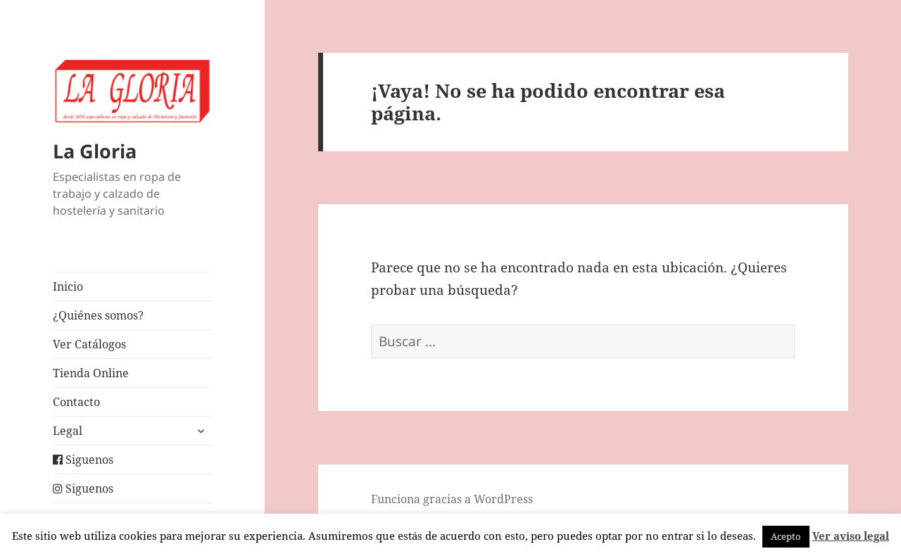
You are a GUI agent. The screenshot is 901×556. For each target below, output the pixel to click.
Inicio (68, 286)
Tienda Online (91, 373)
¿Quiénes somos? (98, 315)
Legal (67, 430)
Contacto (76, 402)
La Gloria (95, 151)
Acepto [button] (786, 536)
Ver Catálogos (89, 344)
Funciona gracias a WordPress (452, 499)
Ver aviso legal (850, 536)
